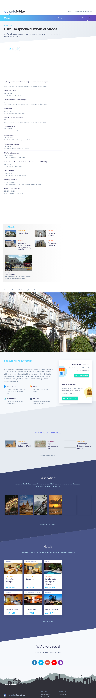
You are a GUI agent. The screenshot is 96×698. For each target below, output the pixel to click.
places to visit (78, 18)
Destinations (23, 290)
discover (86, 12)
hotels (70, 12)
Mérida (7, 18)
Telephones (8, 26)
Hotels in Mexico (46, 697)
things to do (62, 18)
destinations (78, 12)
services (70, 18)
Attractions (62, 694)
